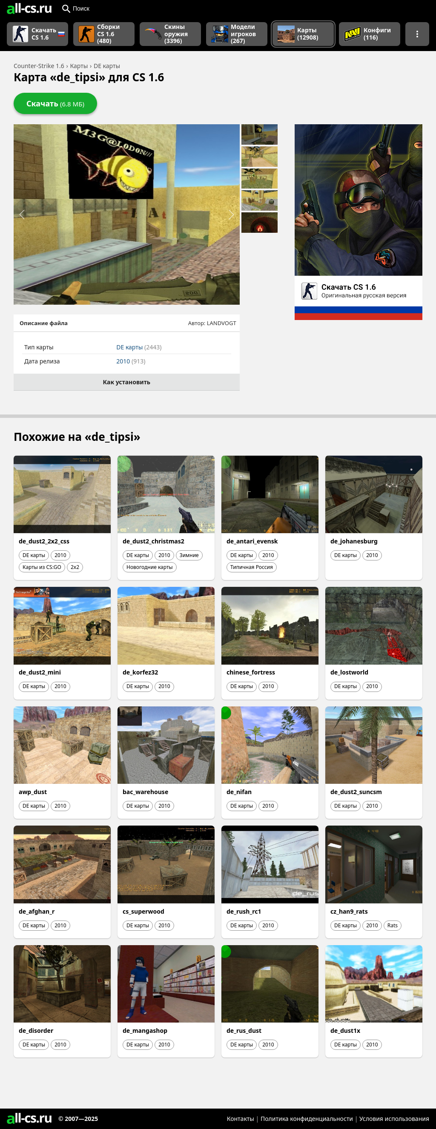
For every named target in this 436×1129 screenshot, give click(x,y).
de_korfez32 (140, 672)
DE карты (138, 347)
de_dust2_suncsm (356, 792)
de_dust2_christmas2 (153, 541)
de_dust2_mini (40, 672)
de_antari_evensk (252, 541)
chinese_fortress (251, 672)
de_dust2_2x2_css (44, 541)
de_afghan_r (36, 911)
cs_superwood (143, 911)
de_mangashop (145, 1030)
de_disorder (36, 1030)
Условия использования (394, 1119)
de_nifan (239, 792)
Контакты (240, 1119)
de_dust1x (345, 1030)
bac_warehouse (145, 792)
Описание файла (44, 323)
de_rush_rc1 (244, 911)
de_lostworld (349, 672)
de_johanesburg (354, 541)
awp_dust (33, 792)
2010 (130, 361)
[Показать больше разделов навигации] (417, 34)
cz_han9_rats (349, 911)
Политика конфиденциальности (307, 1119)
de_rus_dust (244, 1030)
